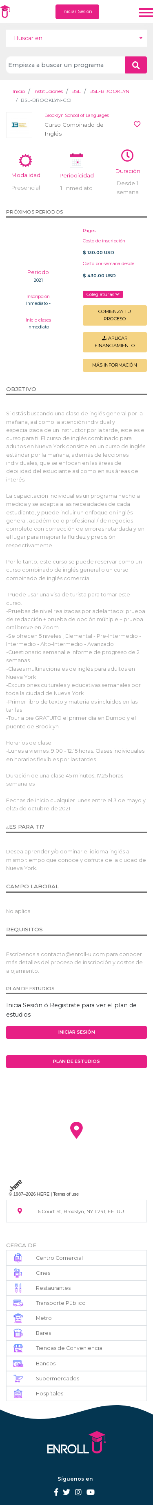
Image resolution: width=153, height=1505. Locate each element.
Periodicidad (76, 175)
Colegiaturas (103, 294)
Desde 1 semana (127, 187)
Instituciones (48, 91)
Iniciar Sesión (77, 11)
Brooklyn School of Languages (76, 115)
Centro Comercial (59, 1258)
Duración (127, 171)
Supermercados (57, 1378)
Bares (43, 1333)
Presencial (25, 187)
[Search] (66, 64)
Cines (43, 1273)
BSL (76, 91)
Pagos (89, 230)
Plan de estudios (76, 1061)
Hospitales (49, 1394)
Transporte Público (61, 1303)
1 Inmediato (76, 188)
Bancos (45, 1363)
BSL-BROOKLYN (109, 91)
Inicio (19, 91)
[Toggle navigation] (146, 12)
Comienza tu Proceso (114, 315)
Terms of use (66, 1194)
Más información (114, 365)
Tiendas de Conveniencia (69, 1348)
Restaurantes (53, 1288)
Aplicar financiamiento (115, 341)
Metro (44, 1318)
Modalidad (25, 175)
